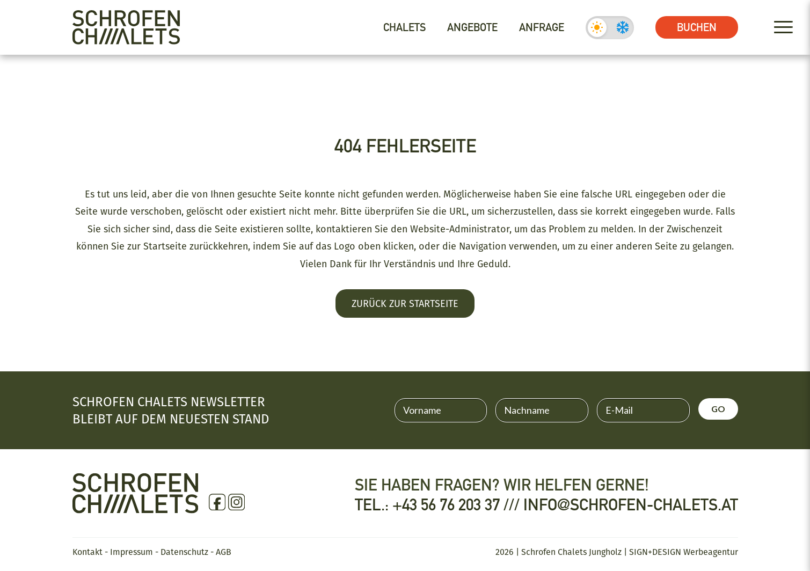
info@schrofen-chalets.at (630, 505)
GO (718, 409)
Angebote (472, 27)
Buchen (697, 27)
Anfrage (541, 27)
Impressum (131, 551)
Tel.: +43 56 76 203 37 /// (439, 505)
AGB (223, 551)
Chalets (404, 27)
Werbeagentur (710, 551)
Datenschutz (184, 551)
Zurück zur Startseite (405, 303)
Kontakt (87, 551)
